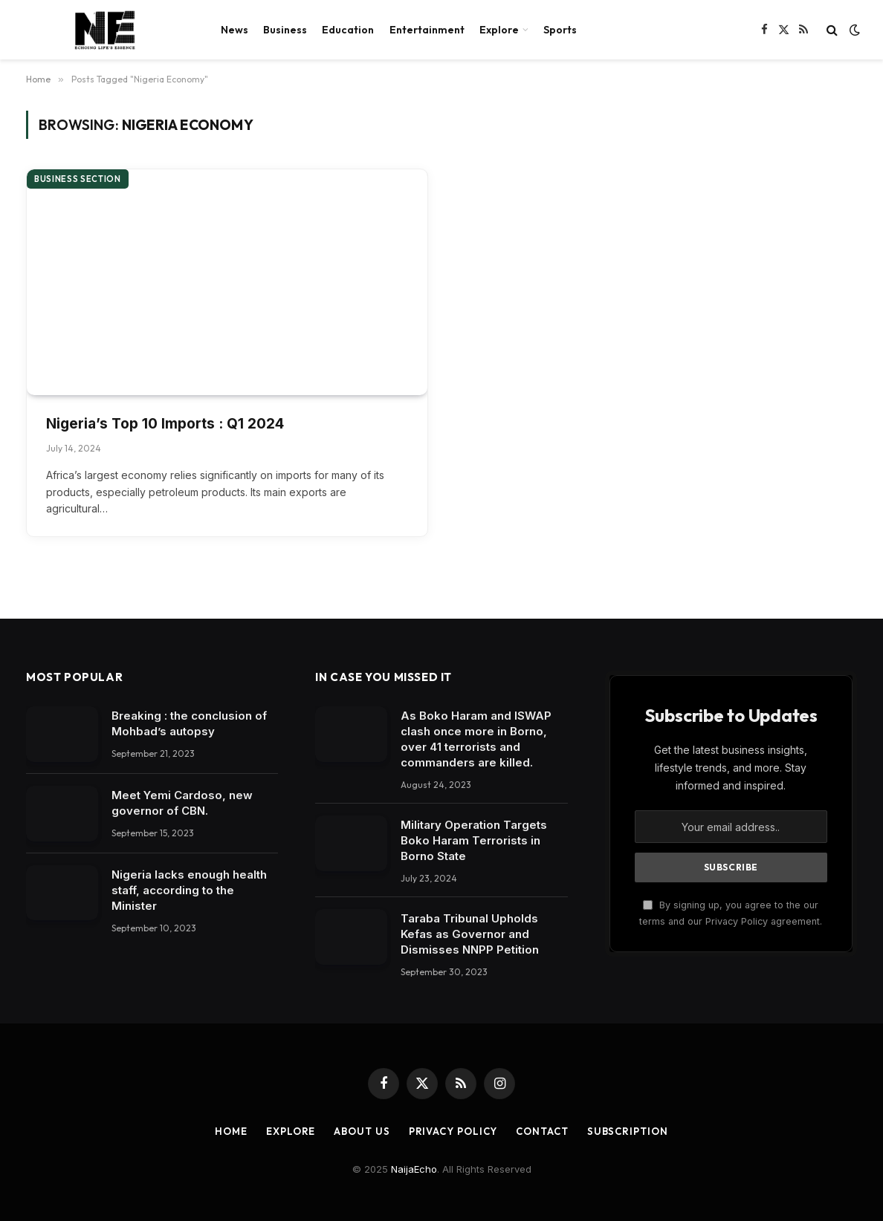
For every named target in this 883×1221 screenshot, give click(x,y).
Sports (560, 29)
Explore (499, 29)
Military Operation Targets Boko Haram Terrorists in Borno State (474, 840)
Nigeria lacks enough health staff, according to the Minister (189, 890)
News (234, 29)
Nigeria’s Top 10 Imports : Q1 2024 (165, 423)
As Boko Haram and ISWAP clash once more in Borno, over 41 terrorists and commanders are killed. (476, 739)
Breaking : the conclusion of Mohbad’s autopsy (189, 723)
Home (231, 1131)
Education (348, 29)
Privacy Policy (453, 1131)
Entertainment (427, 29)
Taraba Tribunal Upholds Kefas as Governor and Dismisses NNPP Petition (470, 934)
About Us (361, 1131)
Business (285, 29)
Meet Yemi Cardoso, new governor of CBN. (182, 803)
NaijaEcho (414, 1169)
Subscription (627, 1131)
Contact (542, 1131)
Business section (77, 179)
